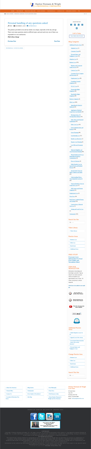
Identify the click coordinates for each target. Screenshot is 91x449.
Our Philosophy (52, 387)
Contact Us (9, 394)
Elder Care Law (74, 124)
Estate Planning (74, 132)
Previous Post (12, 41)
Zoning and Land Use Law (77, 209)
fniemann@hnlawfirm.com (78, 398)
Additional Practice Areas (76, 45)
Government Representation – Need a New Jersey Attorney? (77, 342)
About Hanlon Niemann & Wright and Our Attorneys (54, 397)
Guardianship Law (75, 135)
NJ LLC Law (74, 86)
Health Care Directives (76, 138)
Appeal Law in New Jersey (76, 337)
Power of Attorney (75, 161)
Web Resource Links (53, 394)
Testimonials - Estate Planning (14, 48)
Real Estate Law (47, 409)
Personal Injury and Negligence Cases (75, 348)
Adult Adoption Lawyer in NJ (76, 333)
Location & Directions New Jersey (12, 397)
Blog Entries (30, 387)
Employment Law (75, 78)
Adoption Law (74, 48)
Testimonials (32, 26)
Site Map (29, 397)
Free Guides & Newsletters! (34, 394)
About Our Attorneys (11, 387)
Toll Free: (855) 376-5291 (77, 36)
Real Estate (73, 246)
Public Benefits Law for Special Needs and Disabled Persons (76, 166)
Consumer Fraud (75, 51)
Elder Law (72, 102)
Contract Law (74, 70)
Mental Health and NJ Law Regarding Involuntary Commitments (77, 156)
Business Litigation (74, 99)
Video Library (73, 231)
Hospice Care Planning (76, 142)
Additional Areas (74, 249)
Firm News (72, 196)
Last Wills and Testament (77, 145)
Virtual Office (9, 390)
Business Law (73, 62)
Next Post (57, 41)
